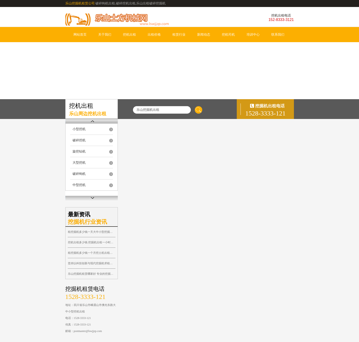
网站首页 (80, 34)
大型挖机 (79, 162)
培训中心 (253, 34)
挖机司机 (228, 34)
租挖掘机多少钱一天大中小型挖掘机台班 (91, 232)
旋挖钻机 (79, 151)
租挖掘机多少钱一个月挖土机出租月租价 (91, 252)
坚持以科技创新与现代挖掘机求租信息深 (91, 263)
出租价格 (154, 34)
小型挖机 (79, 129)
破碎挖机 (79, 140)
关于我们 (104, 34)
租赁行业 (178, 34)
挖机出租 (129, 34)
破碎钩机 (79, 174)
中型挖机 (79, 185)
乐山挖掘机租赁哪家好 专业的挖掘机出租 (91, 273)
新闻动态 (203, 34)
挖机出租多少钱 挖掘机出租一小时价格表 (91, 242)
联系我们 (277, 34)
